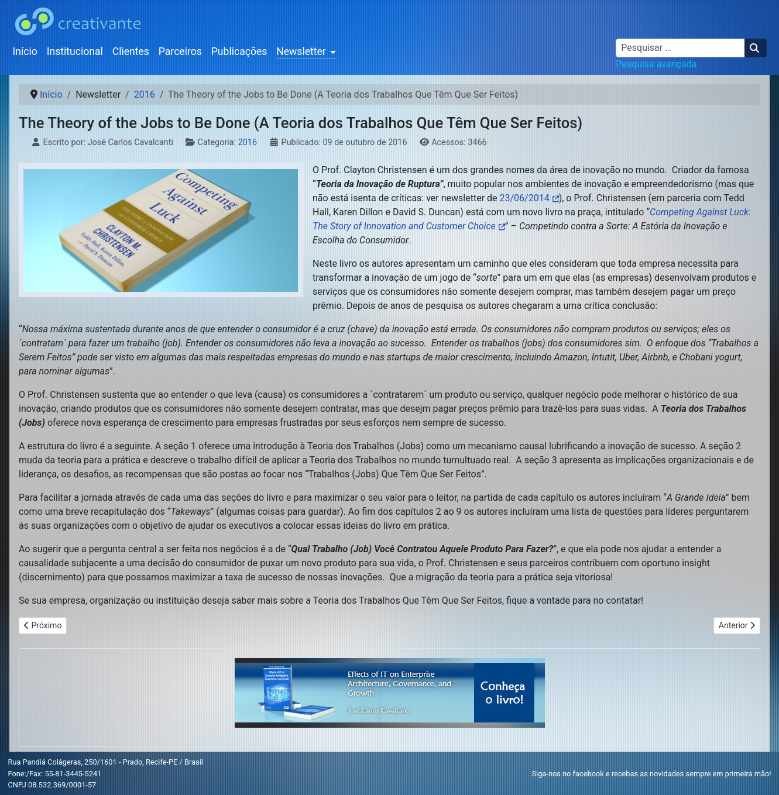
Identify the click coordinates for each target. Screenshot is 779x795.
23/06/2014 (525, 198)
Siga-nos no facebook (568, 773)
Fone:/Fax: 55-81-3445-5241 (55, 773)
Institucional (75, 51)
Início (25, 51)
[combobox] (680, 48)
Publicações (239, 51)
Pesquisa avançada (656, 64)
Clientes (130, 51)
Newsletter (301, 51)
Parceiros (180, 51)
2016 (247, 142)
